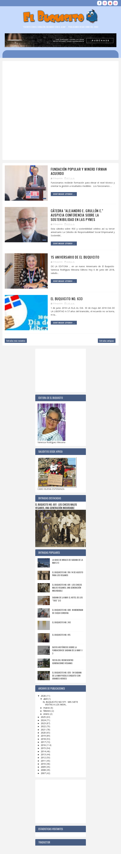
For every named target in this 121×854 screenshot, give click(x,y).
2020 (43, 732)
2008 (43, 769)
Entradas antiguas (106, 340)
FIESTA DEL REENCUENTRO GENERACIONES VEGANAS (62, 661)
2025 (43, 717)
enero (46, 713)
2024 (43, 720)
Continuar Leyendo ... (64, 194)
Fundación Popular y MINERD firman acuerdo (79, 171)
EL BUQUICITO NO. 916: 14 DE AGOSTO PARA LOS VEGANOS (67, 574)
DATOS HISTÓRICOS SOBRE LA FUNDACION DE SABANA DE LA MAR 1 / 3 (67, 650)
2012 (43, 757)
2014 (43, 751)
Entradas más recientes (15, 340)
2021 (43, 729)
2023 (43, 723)
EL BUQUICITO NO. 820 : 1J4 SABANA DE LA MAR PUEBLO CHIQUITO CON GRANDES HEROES (67, 675)
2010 (43, 763)
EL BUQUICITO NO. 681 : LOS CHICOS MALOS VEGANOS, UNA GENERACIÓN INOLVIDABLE (56, 506)
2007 (43, 773)
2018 (43, 738)
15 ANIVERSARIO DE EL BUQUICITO (75, 257)
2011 (43, 760)
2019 (43, 735)
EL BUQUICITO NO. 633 (67, 298)
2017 (43, 742)
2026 (43, 695)
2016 (43, 745)
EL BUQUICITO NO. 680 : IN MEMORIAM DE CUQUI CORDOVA (67, 611)
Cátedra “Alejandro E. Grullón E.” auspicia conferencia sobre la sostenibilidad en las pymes (77, 215)
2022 (43, 726)
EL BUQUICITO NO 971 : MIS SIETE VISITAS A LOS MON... (60, 703)
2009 (43, 766)
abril (45, 698)
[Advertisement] (60, 132)
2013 (43, 754)
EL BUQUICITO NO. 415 (61, 634)
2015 (43, 748)
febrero (47, 710)
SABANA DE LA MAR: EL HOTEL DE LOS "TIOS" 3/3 (67, 599)
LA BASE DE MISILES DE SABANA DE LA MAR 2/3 (67, 561)
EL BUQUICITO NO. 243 (61, 622)
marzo (46, 707)
